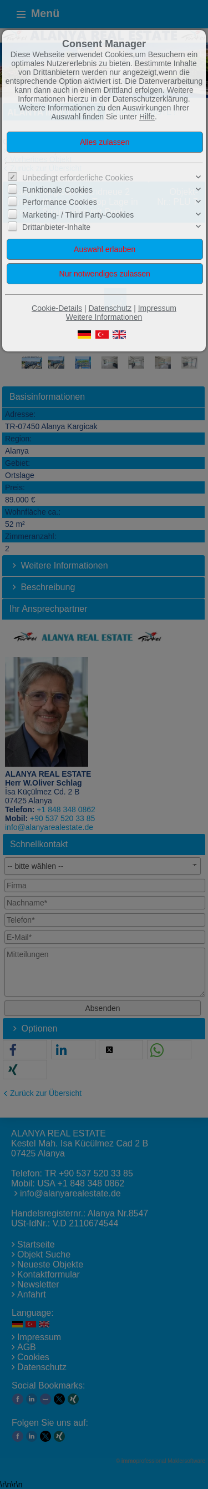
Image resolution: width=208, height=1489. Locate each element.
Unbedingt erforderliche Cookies (77, 177)
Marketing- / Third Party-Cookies (78, 214)
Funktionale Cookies (57, 189)
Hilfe (147, 116)
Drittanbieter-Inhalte (56, 227)
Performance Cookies (59, 202)
